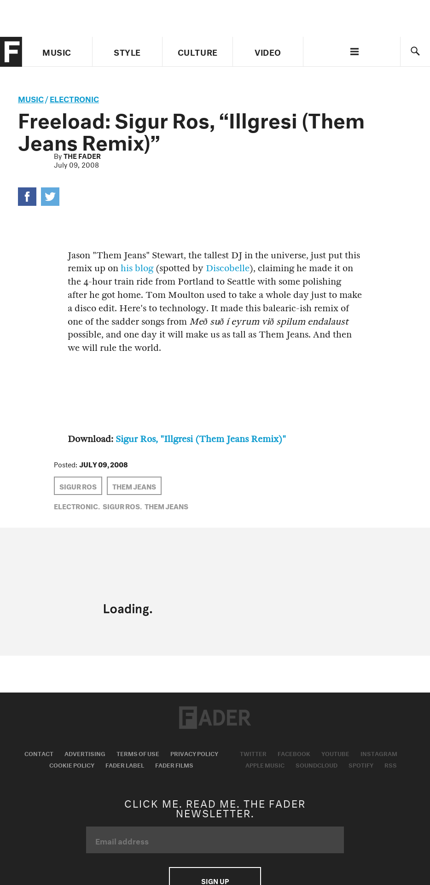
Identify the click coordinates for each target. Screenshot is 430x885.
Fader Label (124, 764)
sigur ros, (122, 505)
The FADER (82, 155)
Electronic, (77, 505)
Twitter (253, 752)
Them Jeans (134, 485)
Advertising (84, 752)
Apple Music (265, 764)
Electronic (74, 98)
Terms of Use (137, 752)
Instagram (378, 752)
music (31, 98)
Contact (38, 752)
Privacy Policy (194, 752)
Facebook (294, 752)
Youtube (335, 752)
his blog (137, 268)
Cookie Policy (71, 764)
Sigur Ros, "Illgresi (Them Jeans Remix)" (201, 439)
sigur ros (78, 485)
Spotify (361, 764)
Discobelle (228, 268)
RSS (390, 764)
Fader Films (174, 764)
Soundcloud (316, 764)
